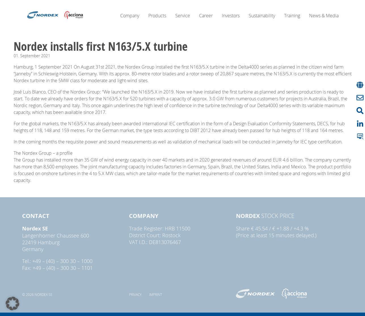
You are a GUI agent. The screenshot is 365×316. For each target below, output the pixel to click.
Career (206, 15)
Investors (231, 15)
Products (157, 15)
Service (182, 15)
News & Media (324, 15)
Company (129, 15)
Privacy (135, 294)
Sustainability (262, 15)
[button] (12, 303)
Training (292, 15)
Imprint (155, 294)
